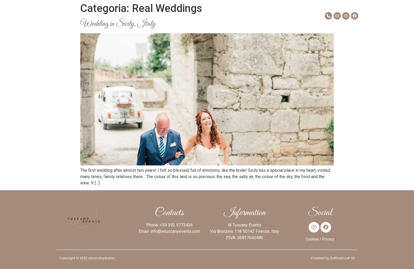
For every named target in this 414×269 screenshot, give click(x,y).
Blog (268, 15)
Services (174, 15)
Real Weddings (237, 15)
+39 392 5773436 (176, 225)
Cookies (312, 239)
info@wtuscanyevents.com (175, 231)
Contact (292, 15)
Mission (145, 15)
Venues (202, 15)
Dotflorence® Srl (342, 258)
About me (115, 15)
